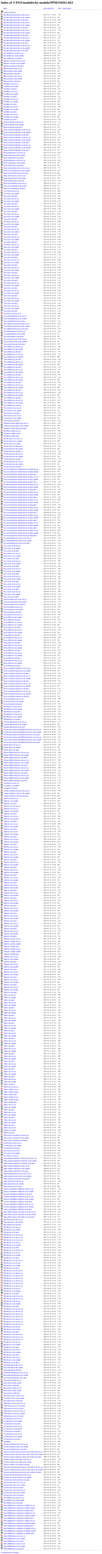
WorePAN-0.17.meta (10, 104)
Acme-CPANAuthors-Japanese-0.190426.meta (19, 1518)
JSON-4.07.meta (9, 1030)
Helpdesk (16, 1552)
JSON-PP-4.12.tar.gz (11, 839)
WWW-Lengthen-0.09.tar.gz (13, 68)
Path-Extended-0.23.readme (13, 609)
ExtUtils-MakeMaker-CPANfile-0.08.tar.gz (19, 1196)
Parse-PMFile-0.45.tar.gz (13, 637)
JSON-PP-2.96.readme (11, 959)
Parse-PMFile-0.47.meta (12, 627)
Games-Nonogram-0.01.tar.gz (14, 1181)
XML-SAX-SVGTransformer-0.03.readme (17, 32)
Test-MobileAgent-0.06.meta (14, 336)
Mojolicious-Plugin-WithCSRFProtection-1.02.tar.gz (22, 729)
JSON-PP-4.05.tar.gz (11, 893)
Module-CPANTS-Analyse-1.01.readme (16, 770)
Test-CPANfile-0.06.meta (12, 367)
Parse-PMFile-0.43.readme (13, 655)
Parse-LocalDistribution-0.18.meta (16, 696)
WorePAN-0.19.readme (11, 86)
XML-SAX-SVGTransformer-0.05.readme (17, 17)
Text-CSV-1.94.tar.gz (11, 283)
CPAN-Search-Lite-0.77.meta (14, 1416)
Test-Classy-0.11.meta (12, 413)
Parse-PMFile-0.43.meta (12, 658)
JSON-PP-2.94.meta (10, 977)
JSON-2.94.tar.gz (10, 1120)
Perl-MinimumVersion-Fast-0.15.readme (17, 540)
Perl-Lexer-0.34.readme (12, 579)
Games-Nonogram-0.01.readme (14, 1184)
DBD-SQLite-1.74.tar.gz (12, 1252)
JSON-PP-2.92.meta (10, 992)
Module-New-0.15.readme (12, 747)
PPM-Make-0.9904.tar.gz (12, 431)
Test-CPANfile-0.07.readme (13, 357)
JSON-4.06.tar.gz (10, 1033)
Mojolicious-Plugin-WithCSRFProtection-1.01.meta (22, 742)
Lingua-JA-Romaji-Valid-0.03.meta (16, 796)
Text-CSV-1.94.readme (11, 285)
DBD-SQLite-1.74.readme (12, 1255)
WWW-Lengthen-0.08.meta (12, 81)
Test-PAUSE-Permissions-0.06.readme (17, 326)
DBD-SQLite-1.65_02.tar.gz (13, 1337)
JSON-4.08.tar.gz (10, 1018)
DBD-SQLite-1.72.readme (12, 1265)
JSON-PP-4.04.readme (11, 903)
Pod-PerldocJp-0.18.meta (12, 466)
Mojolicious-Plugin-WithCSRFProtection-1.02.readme (22, 732)
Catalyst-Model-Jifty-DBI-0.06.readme (17, 1462)
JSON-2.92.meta (9, 1132)
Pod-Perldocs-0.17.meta (12, 443)
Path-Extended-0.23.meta (12, 612)
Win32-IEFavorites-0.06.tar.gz (15, 175)
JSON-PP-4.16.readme (11, 811)
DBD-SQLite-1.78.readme (12, 1229)
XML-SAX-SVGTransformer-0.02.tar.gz (17, 38)
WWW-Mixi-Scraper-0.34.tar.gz (14, 61)
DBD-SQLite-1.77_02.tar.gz (13, 1237)
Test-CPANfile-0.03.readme (13, 387)
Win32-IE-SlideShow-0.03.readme (15, 186)
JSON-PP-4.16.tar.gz (11, 808)
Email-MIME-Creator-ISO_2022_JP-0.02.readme (20, 1214)
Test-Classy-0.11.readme (12, 410)
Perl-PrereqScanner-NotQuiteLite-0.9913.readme (21, 510)
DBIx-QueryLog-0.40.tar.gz (13, 1219)
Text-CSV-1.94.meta (10, 288)
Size (59, 8)
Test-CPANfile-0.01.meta (12, 405)
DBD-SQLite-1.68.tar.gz (12, 1301)
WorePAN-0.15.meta (10, 119)
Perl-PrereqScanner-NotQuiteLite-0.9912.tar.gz (21, 515)
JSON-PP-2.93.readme (11, 982)
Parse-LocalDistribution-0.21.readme (17, 671)
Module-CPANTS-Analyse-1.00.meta (15, 780)
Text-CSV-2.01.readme (11, 232)
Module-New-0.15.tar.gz (12, 745)
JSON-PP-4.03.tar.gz (11, 908)
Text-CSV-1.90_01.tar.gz (12, 313)
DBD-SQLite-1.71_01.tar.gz (13, 1286)
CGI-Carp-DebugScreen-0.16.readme (16, 1446)
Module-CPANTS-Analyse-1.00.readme (16, 778)
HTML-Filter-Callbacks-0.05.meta (15, 1140)
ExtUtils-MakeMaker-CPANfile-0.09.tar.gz (19, 1189)
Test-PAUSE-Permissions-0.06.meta (16, 329)
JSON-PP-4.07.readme (11, 880)
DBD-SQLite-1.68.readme (12, 1303)
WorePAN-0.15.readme (11, 117)
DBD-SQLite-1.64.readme (12, 1344)
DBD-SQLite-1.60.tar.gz (12, 1357)
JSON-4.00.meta (9, 1084)
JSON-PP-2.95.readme (11, 967)
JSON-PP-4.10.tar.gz (11, 854)
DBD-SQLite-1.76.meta (11, 1247)
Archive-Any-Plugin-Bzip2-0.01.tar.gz (17, 1474)
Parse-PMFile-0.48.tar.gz (13, 614)
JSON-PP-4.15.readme (11, 819)
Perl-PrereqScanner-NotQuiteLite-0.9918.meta (20, 474)
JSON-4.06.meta (9, 1038)
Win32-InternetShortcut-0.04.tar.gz (17, 168)
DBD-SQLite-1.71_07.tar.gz (13, 1270)
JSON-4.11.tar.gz (10, 995)
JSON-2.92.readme (10, 1130)
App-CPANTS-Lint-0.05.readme (14, 1500)
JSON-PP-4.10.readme (11, 857)
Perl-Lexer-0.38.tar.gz (12, 545)
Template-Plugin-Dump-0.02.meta (15, 428)
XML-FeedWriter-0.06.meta (13, 58)
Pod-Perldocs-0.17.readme (13, 441)
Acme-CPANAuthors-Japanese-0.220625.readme (19, 1508)
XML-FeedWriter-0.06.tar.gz (14, 53)
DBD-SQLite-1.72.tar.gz (12, 1263)
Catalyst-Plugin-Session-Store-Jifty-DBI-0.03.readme (23, 1454)
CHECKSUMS (7, 1441)
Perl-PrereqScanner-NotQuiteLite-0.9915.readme (21, 494)
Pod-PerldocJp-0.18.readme (13, 464)
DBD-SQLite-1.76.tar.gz (12, 1242)
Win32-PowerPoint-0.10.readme (14, 155)
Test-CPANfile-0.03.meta (12, 390)
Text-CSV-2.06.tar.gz (11, 191)
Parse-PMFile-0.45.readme (13, 640)
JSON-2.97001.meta (10, 1094)
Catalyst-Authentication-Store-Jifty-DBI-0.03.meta (22, 1472)
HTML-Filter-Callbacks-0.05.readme (16, 1138)
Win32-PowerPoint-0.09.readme (14, 163)
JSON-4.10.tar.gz (10, 1002)
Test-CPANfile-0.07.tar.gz (13, 354)
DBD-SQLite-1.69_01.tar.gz (13, 1298)
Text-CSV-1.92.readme (11, 300)
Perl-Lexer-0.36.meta (11, 566)
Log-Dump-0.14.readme (11, 785)
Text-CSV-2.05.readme (11, 201)
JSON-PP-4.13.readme (11, 834)
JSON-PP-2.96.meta (10, 961)
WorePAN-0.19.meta (10, 89)
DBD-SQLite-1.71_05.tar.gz (13, 1275)
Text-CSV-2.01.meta (10, 234)
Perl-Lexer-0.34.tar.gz (12, 576)
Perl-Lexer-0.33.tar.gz (12, 584)
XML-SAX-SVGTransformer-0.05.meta (16, 20)
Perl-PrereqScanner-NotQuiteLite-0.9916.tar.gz (21, 484)
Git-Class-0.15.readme (12, 1153)
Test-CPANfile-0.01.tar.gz (13, 400)
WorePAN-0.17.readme (11, 101)
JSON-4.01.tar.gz (10, 1071)
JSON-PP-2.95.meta (10, 969)
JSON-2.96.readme (10, 1107)
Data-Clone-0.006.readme (12, 1383)
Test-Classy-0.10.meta (12, 420)
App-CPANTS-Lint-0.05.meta (13, 1503)
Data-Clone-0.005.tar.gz (12, 1388)
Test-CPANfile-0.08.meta (12, 351)
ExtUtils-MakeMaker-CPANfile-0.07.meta (18, 1209)
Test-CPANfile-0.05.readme (13, 372)
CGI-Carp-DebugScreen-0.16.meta (15, 1449)
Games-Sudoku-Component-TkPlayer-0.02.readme (20, 1161)
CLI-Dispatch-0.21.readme (13, 1421)
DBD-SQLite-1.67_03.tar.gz (13, 1319)
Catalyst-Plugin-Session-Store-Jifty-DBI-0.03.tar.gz (23, 1452)
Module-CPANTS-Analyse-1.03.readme (16, 755)
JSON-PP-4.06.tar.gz (11, 885)
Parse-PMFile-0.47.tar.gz (13, 622)
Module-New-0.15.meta (11, 750)
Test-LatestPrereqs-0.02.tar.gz (15, 339)
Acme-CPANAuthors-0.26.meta (14, 1548)
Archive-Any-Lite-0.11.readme (14, 1485)
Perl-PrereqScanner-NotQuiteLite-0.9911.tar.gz (21, 522)
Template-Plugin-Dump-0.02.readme (16, 426)
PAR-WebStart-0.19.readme (13, 716)
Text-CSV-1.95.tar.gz (11, 275)
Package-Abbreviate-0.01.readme (15, 724)
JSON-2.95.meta (9, 1117)
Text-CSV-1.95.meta (10, 280)
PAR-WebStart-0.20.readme (13, 709)
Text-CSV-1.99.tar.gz (11, 244)
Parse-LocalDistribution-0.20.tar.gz (17, 676)
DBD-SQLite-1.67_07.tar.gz (13, 1309)
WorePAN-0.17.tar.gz (11, 99)
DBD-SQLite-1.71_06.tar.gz (13, 1273)
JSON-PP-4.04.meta (10, 905)
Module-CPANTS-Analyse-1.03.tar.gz (16, 752)
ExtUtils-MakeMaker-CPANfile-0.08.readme (19, 1199)
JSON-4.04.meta (9, 1053)
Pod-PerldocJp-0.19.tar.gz (13, 454)
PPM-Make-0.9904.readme (12, 433)
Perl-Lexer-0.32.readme (12, 594)
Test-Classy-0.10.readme (12, 418)
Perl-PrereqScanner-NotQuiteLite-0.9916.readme (21, 487)
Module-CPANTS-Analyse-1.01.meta (15, 773)
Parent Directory (10, 12)
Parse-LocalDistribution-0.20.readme (17, 678)
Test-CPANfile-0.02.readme (13, 395)
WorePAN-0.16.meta (10, 112)
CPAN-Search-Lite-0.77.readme (14, 1413)
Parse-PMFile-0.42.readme (13, 663)
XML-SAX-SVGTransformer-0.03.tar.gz (17, 30)
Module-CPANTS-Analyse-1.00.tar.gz (16, 775)
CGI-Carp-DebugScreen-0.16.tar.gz (16, 1444)
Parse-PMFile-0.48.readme (13, 617)
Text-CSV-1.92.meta (10, 303)
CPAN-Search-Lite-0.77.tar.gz (14, 1411)
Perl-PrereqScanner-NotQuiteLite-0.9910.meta (20, 535)
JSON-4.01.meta (9, 1076)
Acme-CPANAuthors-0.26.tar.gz (14, 1543)
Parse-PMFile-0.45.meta (12, 642)
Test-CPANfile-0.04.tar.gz (13, 377)
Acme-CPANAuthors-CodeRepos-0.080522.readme (20, 1531)
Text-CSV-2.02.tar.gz (11, 221)
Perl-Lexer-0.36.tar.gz (12, 561)
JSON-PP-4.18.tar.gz (11, 798)
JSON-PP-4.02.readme (11, 918)
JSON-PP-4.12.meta (10, 844)
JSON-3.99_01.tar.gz (11, 1087)
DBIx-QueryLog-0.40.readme (13, 1222)
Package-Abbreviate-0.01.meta (14, 727)
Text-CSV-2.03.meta (10, 219)
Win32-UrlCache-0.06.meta (13, 127)
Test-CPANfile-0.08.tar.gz (13, 346)
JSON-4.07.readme (10, 1028)
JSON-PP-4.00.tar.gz (11, 931)
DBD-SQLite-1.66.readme (12, 1329)
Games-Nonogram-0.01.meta (13, 1186)
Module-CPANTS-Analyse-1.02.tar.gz (16, 760)
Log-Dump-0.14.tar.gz (11, 783)
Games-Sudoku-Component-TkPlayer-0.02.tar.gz (20, 1158)
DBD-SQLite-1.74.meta (11, 1258)
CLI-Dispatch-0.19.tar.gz (13, 1434)
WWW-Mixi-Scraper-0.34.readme (14, 63)
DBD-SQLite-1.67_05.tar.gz (13, 1314)
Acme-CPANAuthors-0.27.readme (14, 1538)
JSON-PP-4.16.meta (10, 813)
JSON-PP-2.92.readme (11, 990)
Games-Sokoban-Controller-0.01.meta (17, 1178)
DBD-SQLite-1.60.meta (11, 1362)
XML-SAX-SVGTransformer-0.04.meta (16, 27)
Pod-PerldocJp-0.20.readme (13, 448)
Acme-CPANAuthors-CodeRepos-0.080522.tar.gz (20, 1528)
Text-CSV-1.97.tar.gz (11, 260)
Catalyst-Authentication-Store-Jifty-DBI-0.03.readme (23, 1469)
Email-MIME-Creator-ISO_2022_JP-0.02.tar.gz (20, 1212)
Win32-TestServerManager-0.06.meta (16, 135)
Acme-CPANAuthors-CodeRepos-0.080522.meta (19, 1533)
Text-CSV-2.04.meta (10, 211)
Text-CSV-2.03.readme (11, 216)
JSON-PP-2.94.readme (11, 974)
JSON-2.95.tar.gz (10, 1112)
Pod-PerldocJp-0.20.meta (12, 451)
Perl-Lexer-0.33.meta (11, 589)
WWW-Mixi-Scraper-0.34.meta (14, 66)
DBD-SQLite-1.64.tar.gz (12, 1342)
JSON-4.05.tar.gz (10, 1041)
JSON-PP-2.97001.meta (11, 946)
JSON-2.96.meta (9, 1110)
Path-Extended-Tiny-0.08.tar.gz (15, 599)
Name (5, 8)
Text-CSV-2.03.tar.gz (11, 214)
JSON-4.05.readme (10, 1043)
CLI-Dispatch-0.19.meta (12, 1439)
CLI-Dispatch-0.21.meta (12, 1423)
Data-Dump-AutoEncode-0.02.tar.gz (16, 1372)
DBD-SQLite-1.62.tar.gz (12, 1349)
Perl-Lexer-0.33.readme (12, 586)
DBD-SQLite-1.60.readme (12, 1360)
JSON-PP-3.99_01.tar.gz (12, 939)
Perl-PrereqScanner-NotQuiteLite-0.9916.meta (20, 489)
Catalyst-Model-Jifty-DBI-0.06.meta (17, 1464)
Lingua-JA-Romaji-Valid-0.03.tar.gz (17, 790)
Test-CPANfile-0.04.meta (12, 382)
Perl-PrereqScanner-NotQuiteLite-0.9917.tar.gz (21, 477)
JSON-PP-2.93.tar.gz (11, 979)
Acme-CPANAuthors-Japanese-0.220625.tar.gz (19, 1505)
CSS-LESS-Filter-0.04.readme (14, 1398)
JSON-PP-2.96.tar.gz (11, 956)
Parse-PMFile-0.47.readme (13, 625)
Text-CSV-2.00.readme (11, 239)
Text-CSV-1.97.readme (11, 262)
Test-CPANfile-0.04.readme (13, 380)
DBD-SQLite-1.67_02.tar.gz (13, 1321)
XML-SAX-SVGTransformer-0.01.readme (17, 48)
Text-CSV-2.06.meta (10, 196)
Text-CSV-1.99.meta (10, 249)
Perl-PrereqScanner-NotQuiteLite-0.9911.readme (21, 525)
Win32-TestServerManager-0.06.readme (17, 132)
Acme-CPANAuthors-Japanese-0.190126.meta (19, 1526)
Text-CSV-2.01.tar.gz (11, 229)
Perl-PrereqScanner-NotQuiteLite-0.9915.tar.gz (21, 492)
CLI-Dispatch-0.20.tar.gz (13, 1426)
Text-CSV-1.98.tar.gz (11, 252)
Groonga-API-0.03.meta (12, 1148)
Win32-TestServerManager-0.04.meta (16, 150)
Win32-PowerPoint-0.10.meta (14, 158)
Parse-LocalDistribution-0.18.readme (17, 693)
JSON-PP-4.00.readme (11, 933)
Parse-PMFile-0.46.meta (12, 635)
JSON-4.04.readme (10, 1051)
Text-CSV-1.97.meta (10, 265)
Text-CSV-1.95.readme (11, 277)
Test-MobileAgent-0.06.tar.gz (14, 331)
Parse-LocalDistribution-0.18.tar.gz (17, 691)
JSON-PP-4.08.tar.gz (11, 870)
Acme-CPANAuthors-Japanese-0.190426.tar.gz (19, 1513)
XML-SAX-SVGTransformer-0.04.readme (17, 25)
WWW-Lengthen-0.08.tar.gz (13, 76)
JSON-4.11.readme (10, 997)
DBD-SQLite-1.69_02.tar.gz (13, 1296)
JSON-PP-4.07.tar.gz (11, 877)
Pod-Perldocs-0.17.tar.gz (13, 438)
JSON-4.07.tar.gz (10, 1025)
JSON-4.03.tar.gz (10, 1056)
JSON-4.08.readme (10, 1020)
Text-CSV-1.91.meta (10, 311)
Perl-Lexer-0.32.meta (11, 597)
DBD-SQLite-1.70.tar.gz (12, 1288)
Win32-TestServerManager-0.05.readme (17, 140)
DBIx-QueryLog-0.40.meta (12, 1224)
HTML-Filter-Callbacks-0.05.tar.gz (16, 1135)
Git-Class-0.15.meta (11, 1155)
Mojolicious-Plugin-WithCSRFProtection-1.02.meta (22, 734)
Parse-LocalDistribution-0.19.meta (16, 688)
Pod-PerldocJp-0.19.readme (13, 456)
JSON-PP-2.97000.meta (11, 954)
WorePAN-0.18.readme (11, 94)
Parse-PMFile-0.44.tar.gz (13, 645)
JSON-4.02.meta (9, 1069)
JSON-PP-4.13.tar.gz (11, 831)
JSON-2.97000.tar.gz (11, 1097)
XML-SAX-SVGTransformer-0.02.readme (17, 40)
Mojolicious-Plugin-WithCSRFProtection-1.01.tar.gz (22, 737)
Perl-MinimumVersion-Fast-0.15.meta (17, 543)
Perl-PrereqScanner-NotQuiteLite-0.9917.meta (20, 482)
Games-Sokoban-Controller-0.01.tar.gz (17, 1173)
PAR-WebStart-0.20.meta (12, 711)
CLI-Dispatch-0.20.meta (12, 1431)
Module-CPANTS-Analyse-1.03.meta (15, 757)
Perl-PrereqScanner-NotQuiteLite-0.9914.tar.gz (21, 500)
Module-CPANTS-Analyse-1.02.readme (16, 762)
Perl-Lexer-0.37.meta (11, 558)
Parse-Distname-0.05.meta (13, 704)
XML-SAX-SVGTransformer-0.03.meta (16, 35)
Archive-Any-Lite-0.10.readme (14, 1492)
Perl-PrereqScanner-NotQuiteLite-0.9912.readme (21, 517)
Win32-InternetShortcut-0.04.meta (16, 173)
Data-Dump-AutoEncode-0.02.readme (16, 1375)
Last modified (48, 8)
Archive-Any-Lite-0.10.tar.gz (14, 1490)
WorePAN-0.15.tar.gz (11, 114)
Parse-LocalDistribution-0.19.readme (17, 686)
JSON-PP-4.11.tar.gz (11, 847)
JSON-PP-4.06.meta (10, 890)
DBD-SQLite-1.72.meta (11, 1268)
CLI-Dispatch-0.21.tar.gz (13, 1418)
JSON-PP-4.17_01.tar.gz (12, 806)
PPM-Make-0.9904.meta (11, 436)
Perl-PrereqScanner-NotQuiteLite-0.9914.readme (21, 502)
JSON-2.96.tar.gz (10, 1104)
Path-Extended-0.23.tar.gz (13, 607)
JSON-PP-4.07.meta (10, 882)
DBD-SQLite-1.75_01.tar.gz (13, 1250)
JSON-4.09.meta (9, 1015)
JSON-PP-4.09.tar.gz (11, 862)
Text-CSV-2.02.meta (10, 226)
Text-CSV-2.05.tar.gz (11, 198)
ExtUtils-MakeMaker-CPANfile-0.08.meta (18, 1201)
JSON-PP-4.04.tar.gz (11, 900)
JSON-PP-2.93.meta (10, 984)
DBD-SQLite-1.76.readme (12, 1245)
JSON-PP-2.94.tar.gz (11, 972)
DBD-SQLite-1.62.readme (12, 1352)
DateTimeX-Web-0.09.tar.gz (13, 1365)
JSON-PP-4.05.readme (11, 895)
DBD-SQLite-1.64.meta (11, 1347)
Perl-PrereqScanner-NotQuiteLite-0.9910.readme (21, 533)
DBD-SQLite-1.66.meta (11, 1332)
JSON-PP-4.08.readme (11, 872)
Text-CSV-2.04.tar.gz (11, 206)
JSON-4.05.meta (9, 1046)
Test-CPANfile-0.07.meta (12, 359)
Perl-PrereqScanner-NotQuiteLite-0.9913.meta (20, 512)
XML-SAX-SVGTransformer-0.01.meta (16, 50)
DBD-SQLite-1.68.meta (11, 1306)
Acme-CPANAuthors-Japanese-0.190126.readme (19, 1523)
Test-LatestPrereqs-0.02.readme (15, 341)
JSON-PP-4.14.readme (11, 826)
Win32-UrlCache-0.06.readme (14, 124)
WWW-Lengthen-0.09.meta (12, 73)
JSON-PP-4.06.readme (11, 887)
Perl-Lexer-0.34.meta (11, 581)
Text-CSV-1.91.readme (11, 308)
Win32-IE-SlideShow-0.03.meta (14, 188)
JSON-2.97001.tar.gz (11, 1089)
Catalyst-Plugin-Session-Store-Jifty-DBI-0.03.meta (22, 1457)
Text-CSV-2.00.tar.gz (11, 237)
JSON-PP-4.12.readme (11, 842)
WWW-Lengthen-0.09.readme (13, 71)
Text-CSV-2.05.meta (10, 203)
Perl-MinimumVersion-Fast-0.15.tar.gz (17, 538)
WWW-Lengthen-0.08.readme (13, 78)
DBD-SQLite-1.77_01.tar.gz (13, 1240)
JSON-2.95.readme (10, 1115)
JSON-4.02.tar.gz (10, 1064)
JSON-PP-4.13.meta (10, 836)
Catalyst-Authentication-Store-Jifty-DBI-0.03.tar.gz (23, 1467)
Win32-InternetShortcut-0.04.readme (17, 170)
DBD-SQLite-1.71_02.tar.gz (13, 1283)
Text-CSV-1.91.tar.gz (11, 306)
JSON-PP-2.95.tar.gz (11, 964)
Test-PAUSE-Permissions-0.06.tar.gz (17, 323)
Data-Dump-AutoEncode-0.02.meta (15, 1377)
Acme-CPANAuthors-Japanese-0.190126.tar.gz (19, 1520)
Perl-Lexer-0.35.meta (11, 574)
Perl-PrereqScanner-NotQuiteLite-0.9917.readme (21, 479)
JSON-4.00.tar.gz (10, 1079)
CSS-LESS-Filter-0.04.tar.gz (14, 1395)
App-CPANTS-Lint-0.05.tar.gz (14, 1497)
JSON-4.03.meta (9, 1061)
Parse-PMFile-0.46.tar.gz (13, 630)
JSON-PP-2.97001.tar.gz (12, 941)
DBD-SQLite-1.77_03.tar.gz (13, 1235)
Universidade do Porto (7, 1552)
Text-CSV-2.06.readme (11, 193)
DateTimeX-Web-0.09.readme (13, 1367)
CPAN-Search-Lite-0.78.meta (14, 1408)
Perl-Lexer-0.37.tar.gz (12, 553)
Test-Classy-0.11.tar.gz (12, 408)
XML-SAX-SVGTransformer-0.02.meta (16, 43)
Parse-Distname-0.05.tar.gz (14, 699)
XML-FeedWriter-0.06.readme (14, 55)
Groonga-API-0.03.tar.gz (12, 1143)
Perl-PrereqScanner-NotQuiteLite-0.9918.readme (21, 471)
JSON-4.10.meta (9, 1007)
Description (67, 8)
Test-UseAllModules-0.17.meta (14, 321)
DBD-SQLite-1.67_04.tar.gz (13, 1316)
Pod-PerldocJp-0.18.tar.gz (13, 461)
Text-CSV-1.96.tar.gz (11, 267)
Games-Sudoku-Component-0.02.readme (17, 1168)
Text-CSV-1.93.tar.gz (11, 290)
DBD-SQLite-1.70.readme (12, 1291)
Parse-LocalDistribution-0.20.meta (16, 681)
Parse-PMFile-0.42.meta (12, 665)
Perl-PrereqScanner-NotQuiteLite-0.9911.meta (20, 528)
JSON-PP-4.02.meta (10, 921)
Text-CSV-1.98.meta (10, 257)
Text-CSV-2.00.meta (10, 242)
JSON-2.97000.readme (11, 1099)
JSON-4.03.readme (10, 1058)
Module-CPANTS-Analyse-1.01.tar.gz (16, 768)
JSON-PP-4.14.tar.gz (11, 824)
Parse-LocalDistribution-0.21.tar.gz (17, 668)
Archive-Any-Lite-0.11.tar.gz (14, 1482)
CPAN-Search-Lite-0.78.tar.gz (14, 1403)
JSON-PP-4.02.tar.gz (11, 916)
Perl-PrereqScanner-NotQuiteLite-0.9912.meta (20, 520)
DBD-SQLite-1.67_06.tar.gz (13, 1311)
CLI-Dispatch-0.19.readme (13, 1436)
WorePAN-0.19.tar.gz (11, 84)
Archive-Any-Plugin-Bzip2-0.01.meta (17, 1480)
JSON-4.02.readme (10, 1066)
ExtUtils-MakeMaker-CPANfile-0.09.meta (18, 1194)
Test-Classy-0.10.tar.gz (12, 415)
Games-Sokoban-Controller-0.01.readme (17, 1176)
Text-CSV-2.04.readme (11, 209)
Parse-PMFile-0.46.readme (13, 632)
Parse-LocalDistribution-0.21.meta (16, 673)
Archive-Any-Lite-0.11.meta (14, 1487)
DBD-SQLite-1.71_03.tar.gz (13, 1281)
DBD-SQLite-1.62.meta (11, 1355)
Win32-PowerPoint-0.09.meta (14, 165)
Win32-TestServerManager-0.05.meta (16, 142)
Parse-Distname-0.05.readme (14, 701)
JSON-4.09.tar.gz (10, 1010)
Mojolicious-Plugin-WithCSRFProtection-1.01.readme (22, 739)
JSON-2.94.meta (9, 1125)
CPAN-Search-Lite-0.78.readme (14, 1406)
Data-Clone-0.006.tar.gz (12, 1380)
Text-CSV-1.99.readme (11, 247)
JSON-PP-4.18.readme (11, 801)
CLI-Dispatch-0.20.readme (13, 1429)
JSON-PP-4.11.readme (11, 849)
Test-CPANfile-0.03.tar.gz (13, 385)
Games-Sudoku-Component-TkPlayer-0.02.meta (19, 1163)
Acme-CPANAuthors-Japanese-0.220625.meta (19, 1510)
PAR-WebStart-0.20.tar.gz (13, 706)
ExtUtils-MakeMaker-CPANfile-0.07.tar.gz (19, 1204)
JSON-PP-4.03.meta (10, 913)
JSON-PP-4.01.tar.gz (11, 923)
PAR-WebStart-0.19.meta (12, 719)
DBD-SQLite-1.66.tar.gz (12, 1326)
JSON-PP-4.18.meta (10, 803)
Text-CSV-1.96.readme (11, 270)
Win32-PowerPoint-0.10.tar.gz (14, 152)
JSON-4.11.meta (9, 1000)
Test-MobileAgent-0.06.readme (14, 334)
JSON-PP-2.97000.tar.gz (12, 949)
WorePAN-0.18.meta (10, 96)
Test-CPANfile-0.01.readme (13, 403)
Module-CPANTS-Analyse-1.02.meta (15, 765)
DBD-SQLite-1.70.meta (11, 1293)
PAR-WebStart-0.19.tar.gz (13, 714)
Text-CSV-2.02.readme (11, 224)
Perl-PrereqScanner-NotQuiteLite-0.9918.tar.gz (21, 469)
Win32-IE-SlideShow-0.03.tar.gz (15, 183)
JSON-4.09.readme (10, 1013)
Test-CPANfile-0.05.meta (12, 374)
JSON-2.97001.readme (11, 1092)
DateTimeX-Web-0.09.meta (12, 1370)
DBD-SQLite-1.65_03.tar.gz (13, 1334)
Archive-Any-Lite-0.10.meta (14, 1495)
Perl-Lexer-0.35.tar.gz (12, 568)
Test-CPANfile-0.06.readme (13, 364)
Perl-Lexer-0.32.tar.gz (12, 591)
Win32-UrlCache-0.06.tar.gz (14, 122)
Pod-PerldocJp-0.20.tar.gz (13, 446)
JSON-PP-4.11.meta (10, 852)
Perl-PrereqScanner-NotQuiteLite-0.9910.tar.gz (21, 530)
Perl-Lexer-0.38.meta (11, 551)
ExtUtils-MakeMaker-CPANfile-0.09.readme (19, 1191)
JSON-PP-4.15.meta (10, 821)
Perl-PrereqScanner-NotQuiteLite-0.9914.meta (20, 505)
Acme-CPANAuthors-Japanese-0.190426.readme (19, 1515)
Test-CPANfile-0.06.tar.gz (13, 362)
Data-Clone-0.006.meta (12, 1385)
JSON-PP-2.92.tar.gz (11, 987)
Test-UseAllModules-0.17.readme (15, 318)
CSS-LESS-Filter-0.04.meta (13, 1400)
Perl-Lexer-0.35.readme (12, 571)
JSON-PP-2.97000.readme (12, 951)
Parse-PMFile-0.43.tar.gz (13, 653)
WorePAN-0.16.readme (11, 109)
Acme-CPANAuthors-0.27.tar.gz (14, 1536)
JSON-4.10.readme (10, 1005)
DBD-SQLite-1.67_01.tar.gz (13, 1324)
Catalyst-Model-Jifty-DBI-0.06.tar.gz (17, 1459)
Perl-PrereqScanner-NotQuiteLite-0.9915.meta (20, 497)
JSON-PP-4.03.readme (11, 910)
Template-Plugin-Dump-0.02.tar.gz (16, 423)
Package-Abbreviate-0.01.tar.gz (15, 722)
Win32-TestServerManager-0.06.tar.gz (17, 129)
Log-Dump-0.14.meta (10, 788)
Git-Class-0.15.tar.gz (12, 1150)
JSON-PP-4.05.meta (10, 898)
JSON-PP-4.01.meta (10, 928)
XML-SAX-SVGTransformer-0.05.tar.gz (17, 15)
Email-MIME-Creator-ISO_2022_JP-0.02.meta (19, 1217)
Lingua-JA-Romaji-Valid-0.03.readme (17, 793)
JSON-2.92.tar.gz (10, 1127)
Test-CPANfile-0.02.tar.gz (13, 392)
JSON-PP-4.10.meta (10, 859)
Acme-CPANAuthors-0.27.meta (14, 1541)
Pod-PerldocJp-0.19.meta (12, 459)
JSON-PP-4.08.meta (10, 875)
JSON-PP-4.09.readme (11, 864)
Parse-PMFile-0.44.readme (13, 648)
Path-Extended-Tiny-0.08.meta (14, 604)
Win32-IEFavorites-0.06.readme (15, 178)
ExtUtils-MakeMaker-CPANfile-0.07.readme (19, 1206)
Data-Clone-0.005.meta (12, 1393)
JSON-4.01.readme (10, 1074)
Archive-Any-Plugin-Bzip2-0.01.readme (17, 1477)
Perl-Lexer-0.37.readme (12, 556)
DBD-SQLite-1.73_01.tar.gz (13, 1260)
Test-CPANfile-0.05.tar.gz (13, 369)
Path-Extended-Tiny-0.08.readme (15, 602)
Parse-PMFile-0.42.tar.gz (13, 660)
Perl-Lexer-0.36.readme (12, 563)
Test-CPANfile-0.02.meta (12, 397)
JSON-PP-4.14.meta (10, 829)
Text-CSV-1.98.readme (11, 255)
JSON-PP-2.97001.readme (12, 944)
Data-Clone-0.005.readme (12, 1390)
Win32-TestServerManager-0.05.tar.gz (17, 137)
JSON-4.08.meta (9, 1023)
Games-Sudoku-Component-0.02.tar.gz (17, 1166)
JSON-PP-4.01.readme (11, 926)
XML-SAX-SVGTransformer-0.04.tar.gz (17, 22)
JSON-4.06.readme (10, 1035)
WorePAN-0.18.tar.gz (11, 91)
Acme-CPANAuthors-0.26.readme (14, 1546)
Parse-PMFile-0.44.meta (12, 650)
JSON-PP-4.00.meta (10, 936)
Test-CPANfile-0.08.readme (13, 349)
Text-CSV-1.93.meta (10, 295)
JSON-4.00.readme (10, 1081)
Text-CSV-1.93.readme (11, 293)
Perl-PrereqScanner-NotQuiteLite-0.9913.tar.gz (21, 507)
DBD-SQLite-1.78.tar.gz (12, 1227)
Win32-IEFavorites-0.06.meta (14, 181)
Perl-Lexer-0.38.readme (12, 548)
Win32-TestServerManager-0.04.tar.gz (17, 145)
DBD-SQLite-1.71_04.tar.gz (13, 1278)
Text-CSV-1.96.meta (10, 272)
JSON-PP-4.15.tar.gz (11, 816)
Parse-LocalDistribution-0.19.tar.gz (17, 683)
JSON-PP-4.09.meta (10, 867)
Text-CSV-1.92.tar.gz (11, 298)
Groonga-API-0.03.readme (12, 1145)
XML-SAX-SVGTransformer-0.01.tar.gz (17, 45)
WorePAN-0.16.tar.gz (11, 106)
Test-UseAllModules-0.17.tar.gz (15, 316)
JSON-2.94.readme (10, 1122)
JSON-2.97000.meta (10, 1102)
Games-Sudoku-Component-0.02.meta (16, 1171)
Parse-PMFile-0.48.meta (12, 619)
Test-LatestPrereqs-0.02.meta (14, 344)
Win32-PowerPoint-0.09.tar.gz (14, 160)
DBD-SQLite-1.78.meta (11, 1232)
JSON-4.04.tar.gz (10, 1048)
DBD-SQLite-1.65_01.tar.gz (13, 1339)
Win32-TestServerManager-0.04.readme (17, 147)
